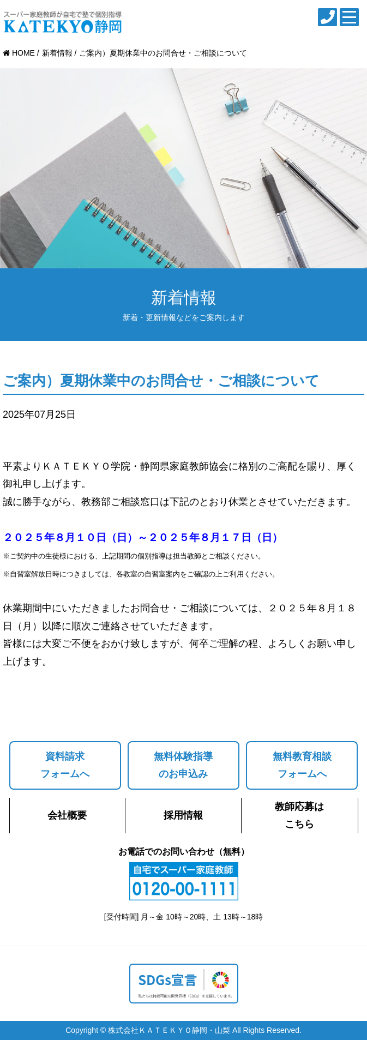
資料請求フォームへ (64, 765)
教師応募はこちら (299, 815)
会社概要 (67, 815)
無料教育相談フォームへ (302, 765)
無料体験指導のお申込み (183, 765)
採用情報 (183, 815)
